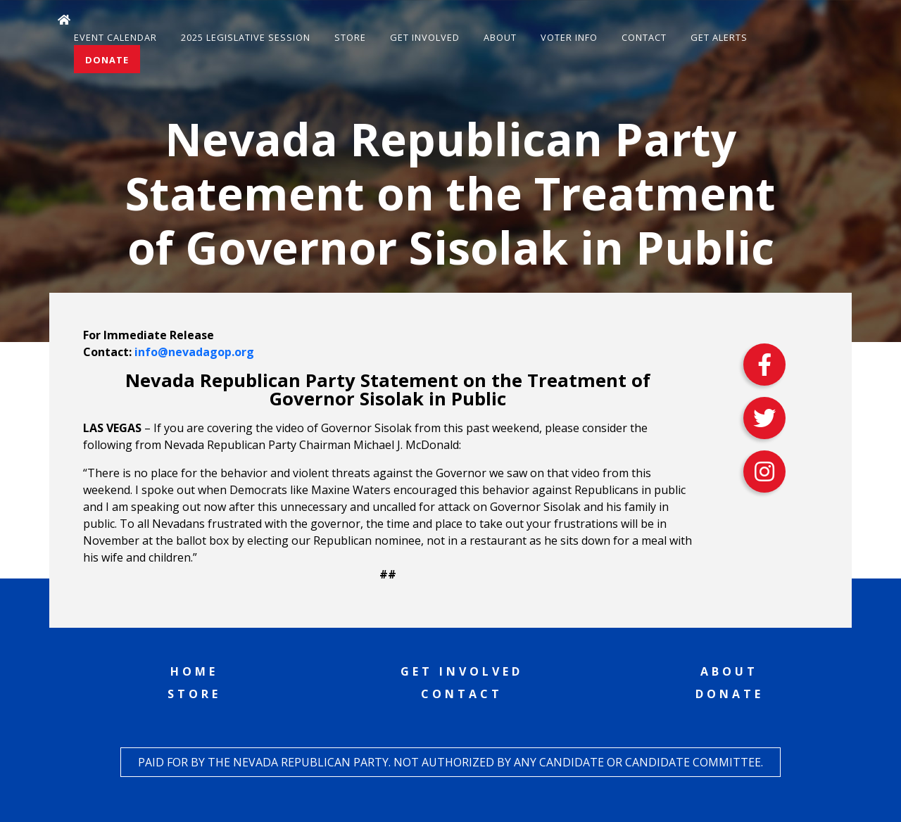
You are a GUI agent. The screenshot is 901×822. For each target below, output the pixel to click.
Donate (107, 59)
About (500, 37)
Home (194, 671)
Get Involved (425, 37)
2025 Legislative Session (245, 37)
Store (350, 37)
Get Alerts (719, 37)
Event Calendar (115, 37)
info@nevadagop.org (194, 352)
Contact (644, 37)
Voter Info (569, 37)
